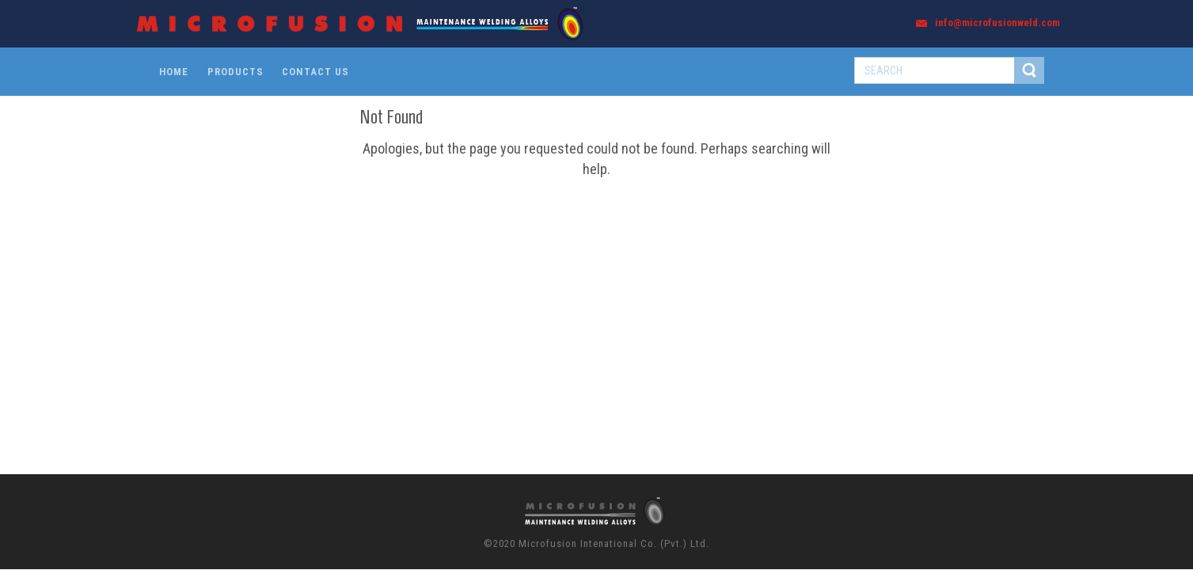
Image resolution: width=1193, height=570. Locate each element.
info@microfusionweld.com (997, 22)
